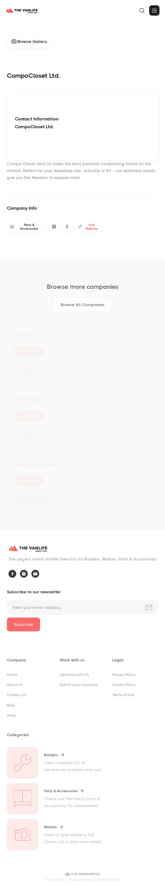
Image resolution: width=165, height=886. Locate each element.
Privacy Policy (123, 674)
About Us (14, 685)
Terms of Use (123, 695)
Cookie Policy (123, 685)
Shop (11, 715)
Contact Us (16, 695)
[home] (22, 10)
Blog (10, 705)
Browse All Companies (82, 306)
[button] (142, 10)
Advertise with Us (74, 674)
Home (12, 674)
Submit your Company (79, 685)
